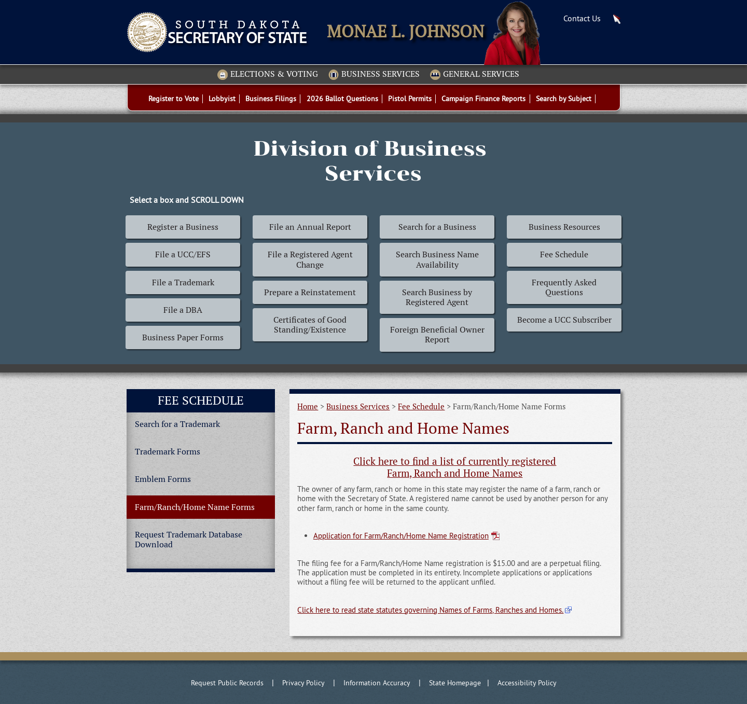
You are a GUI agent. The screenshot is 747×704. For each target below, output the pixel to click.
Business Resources (564, 227)
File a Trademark (183, 282)
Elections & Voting (267, 75)
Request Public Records (227, 682)
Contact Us (582, 18)
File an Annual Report (310, 227)
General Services (474, 75)
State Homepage (455, 682)
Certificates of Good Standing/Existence (310, 324)
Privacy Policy (303, 682)
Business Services (374, 75)
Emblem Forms (163, 479)
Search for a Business (437, 227)
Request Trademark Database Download (188, 539)
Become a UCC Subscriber (564, 319)
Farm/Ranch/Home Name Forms (195, 507)
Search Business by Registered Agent (437, 297)
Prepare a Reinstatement (310, 292)
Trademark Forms (167, 451)
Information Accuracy (376, 682)
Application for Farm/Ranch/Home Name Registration (401, 536)
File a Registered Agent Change (310, 259)
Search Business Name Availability (437, 259)
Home (307, 406)
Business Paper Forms (183, 337)
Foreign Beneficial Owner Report (437, 334)
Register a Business (182, 227)
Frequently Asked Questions (564, 287)
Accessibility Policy (527, 682)
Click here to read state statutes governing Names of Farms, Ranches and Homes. (430, 610)
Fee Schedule (564, 254)
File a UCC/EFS (183, 254)
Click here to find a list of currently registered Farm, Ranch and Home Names (454, 467)
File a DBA (182, 310)
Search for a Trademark (177, 424)
